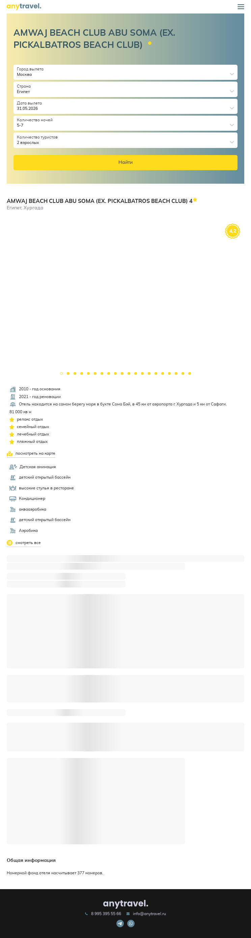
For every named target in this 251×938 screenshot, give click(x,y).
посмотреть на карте (31, 453)
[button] (240, 7)
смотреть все (24, 543)
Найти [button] (125, 162)
